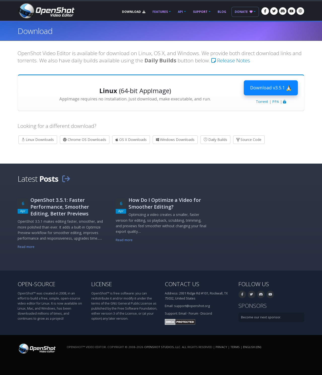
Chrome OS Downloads (84, 139)
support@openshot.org (192, 306)
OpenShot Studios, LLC (162, 347)
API (180, 12)
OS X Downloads (131, 139)
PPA (275, 101)
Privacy (221, 347)
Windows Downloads (175, 139)
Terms (235, 347)
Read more (26, 247)
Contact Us (182, 284)
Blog (222, 12)
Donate (244, 12)
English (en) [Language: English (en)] (252, 347)
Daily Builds (215, 139)
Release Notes (230, 60)
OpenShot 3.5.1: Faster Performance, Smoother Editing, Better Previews (59, 207)
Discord (206, 313)
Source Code (248, 139)
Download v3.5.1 (271, 88)
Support (200, 12)
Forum (193, 313)
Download (133, 12)
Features (160, 12)
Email (182, 313)
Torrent (262, 101)
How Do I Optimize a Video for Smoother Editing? (165, 203)
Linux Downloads (38, 139)
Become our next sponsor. (261, 317)
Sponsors (252, 306)
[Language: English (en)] (300, 11)
